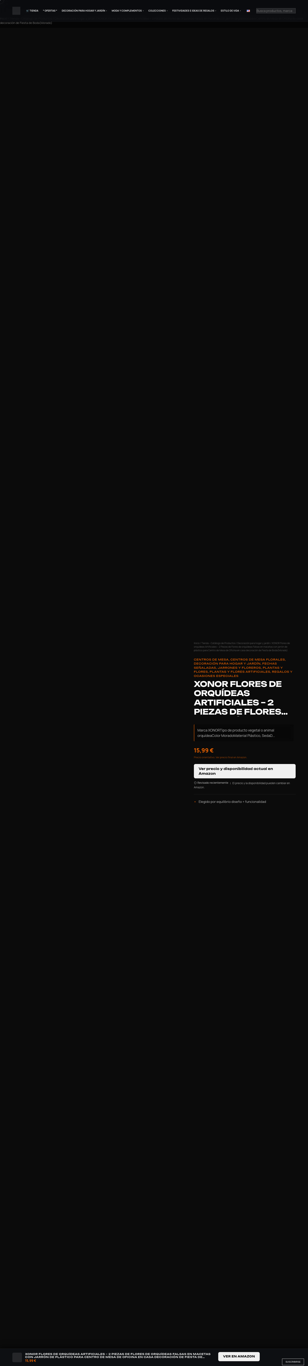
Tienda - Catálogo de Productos (218, 643)
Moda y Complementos (127, 10)
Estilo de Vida (230, 10)
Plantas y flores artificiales (240, 671)
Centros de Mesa (211, 659)
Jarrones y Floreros (239, 667)
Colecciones (157, 10)
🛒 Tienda (32, 10)
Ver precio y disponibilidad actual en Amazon (236, 771)
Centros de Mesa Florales (257, 659)
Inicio (197, 643)
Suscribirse (293, 1362)
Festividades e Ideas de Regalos (193, 10)
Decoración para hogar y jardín (253, 643)
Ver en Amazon (239, 1356)
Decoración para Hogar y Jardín (83, 10)
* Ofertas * (50, 10)
